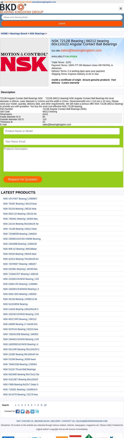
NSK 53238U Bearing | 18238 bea (20, 269)
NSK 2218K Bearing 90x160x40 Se (21, 354)
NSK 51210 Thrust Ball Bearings (19, 369)
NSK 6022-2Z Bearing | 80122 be (20, 213)
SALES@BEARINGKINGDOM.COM (92, 421)
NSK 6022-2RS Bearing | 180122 (19, 319)
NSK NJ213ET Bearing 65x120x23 (20, 379)
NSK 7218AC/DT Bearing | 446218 (20, 274)
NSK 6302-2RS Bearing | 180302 (19, 294)
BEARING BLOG (42, 421)
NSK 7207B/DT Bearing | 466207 (19, 264)
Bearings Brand (18, 33)
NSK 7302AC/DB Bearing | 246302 (20, 334)
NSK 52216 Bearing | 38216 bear (19, 208)
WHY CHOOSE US (25, 421)
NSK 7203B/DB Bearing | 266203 (20, 234)
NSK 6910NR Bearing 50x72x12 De (21, 374)
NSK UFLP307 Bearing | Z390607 (20, 198)
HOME (4, 33)
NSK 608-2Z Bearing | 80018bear (20, 249)
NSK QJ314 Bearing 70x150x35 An (21, 259)
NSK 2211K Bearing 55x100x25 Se (21, 223)
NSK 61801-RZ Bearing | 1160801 (20, 284)
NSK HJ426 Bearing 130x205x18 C (21, 309)
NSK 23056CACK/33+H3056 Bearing (22, 239)
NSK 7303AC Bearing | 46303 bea (20, 218)
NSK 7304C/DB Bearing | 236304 (20, 364)
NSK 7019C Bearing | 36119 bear (20, 203)
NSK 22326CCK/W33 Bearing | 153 (21, 279)
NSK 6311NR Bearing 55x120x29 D (21, 349)
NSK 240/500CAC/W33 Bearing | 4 (20, 344)
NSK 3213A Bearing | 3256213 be (20, 299)
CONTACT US (68, 421)
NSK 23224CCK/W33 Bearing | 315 (21, 314)
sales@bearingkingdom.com (44, 2)
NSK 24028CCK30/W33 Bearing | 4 (21, 289)
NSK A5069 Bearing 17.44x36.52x (20, 324)
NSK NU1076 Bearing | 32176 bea (20, 394)
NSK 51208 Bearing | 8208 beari (19, 359)
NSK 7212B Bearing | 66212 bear (20, 229)
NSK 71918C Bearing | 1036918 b (20, 389)
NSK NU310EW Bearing (15, 304)
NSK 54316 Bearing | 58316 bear (19, 254)
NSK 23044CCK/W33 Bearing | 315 (21, 339)
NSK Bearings (37, 33)
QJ (45, 405)
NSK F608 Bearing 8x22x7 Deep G (20, 384)
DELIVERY (56, 421)
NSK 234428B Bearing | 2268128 (20, 244)
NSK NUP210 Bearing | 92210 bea (20, 329)
